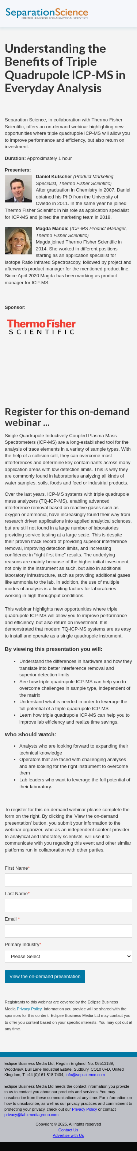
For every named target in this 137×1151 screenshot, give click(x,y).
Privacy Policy (29, 1009)
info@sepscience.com (85, 1074)
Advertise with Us (68, 1135)
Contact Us (68, 1130)
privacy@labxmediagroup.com (31, 1114)
